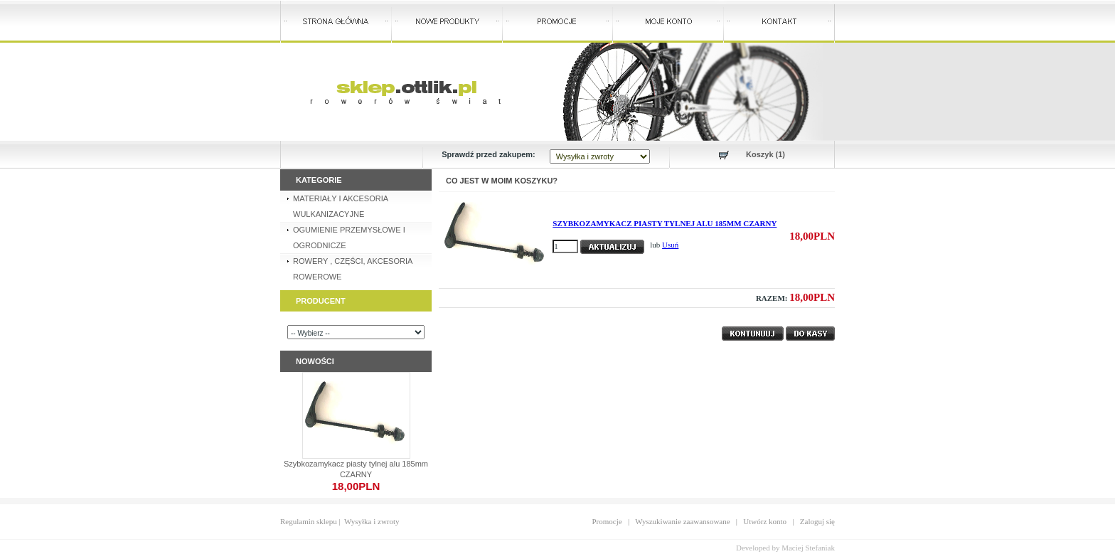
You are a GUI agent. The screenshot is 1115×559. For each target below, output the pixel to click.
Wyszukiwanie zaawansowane (682, 521)
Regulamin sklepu (308, 521)
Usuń (670, 244)
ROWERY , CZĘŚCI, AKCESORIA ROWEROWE (352, 269)
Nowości (315, 361)
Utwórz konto (764, 521)
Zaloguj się (817, 521)
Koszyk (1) (765, 154)
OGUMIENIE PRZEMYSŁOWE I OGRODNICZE (349, 237)
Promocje (607, 521)
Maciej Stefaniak (808, 547)
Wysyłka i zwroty (372, 521)
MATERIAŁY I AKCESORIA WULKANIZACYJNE (340, 206)
